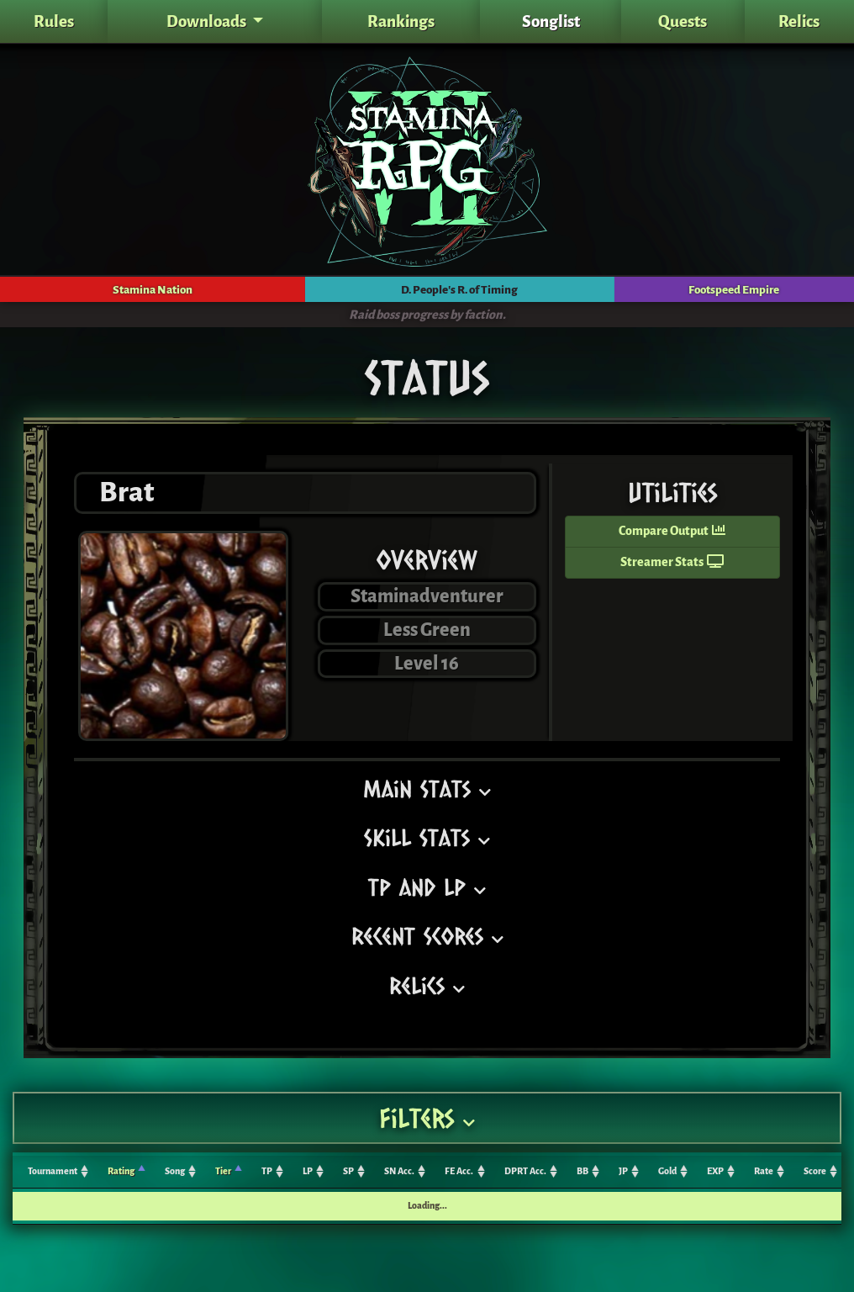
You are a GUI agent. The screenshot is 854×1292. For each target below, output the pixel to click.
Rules (54, 21)
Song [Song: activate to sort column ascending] (175, 1171)
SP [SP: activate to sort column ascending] (348, 1171)
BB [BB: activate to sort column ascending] (582, 1171)
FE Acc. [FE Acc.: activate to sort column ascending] (459, 1171)
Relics (799, 21)
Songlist (551, 21)
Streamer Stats (672, 562)
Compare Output (672, 531)
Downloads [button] (207, 21)
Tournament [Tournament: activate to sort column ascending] (52, 1171)
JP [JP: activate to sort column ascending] (623, 1171)
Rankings (401, 21)
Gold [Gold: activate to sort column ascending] (667, 1171)
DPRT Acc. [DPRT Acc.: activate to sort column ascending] (525, 1171)
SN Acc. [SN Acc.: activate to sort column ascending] (399, 1171)
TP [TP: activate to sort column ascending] (266, 1171)
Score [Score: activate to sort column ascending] (815, 1171)
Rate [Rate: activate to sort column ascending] (763, 1171)
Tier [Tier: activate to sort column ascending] (223, 1171)
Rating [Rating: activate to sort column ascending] (121, 1171)
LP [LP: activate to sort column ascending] (308, 1171)
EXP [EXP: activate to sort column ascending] (715, 1171)
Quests (682, 21)
